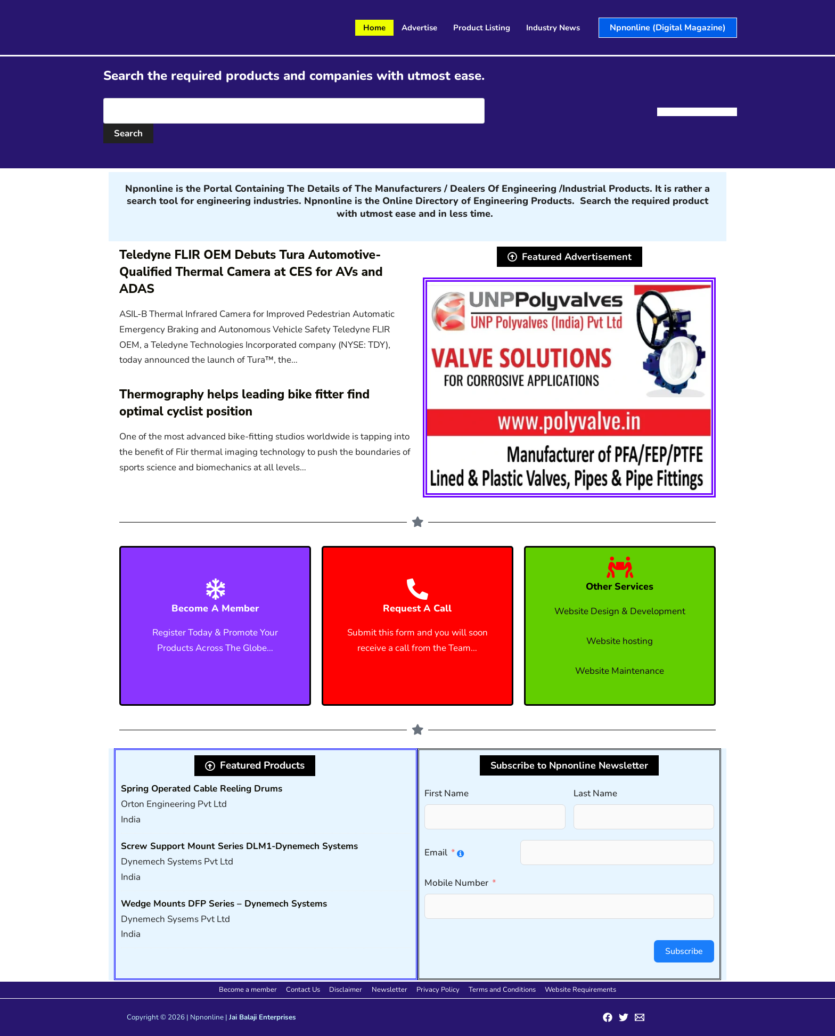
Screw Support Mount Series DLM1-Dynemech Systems (239, 846)
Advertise (419, 27)
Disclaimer (348, 989)
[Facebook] (607, 1017)
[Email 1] (639, 1017)
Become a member (255, 989)
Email (435, 852)
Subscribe (684, 951)
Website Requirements (574, 989)
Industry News (553, 27)
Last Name (595, 793)
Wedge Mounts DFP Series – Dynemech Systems (224, 904)
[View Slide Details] (569, 387)
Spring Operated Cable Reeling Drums (201, 788)
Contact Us (308, 989)
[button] (668, 28)
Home (374, 27)
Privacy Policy (435, 989)
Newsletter (389, 989)
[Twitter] (623, 1017)
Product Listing (481, 27)
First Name (446, 793)
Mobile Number (456, 883)
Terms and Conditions (497, 989)
